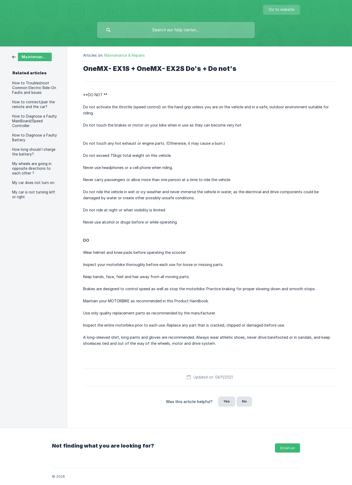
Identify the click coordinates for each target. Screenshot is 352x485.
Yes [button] (226, 401)
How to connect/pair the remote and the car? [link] (33, 104)
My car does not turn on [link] (33, 183)
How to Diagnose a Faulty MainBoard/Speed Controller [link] (34, 121)
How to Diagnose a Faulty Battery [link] (34, 137)
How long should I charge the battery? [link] (33, 151)
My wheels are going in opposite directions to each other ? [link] (31, 168)
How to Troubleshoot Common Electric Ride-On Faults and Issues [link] (34, 88)
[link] (32, 56)
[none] (281, 10)
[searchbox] (176, 30)
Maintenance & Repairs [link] (124, 55)
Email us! (287, 448)
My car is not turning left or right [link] (33, 194)
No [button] (244, 401)
